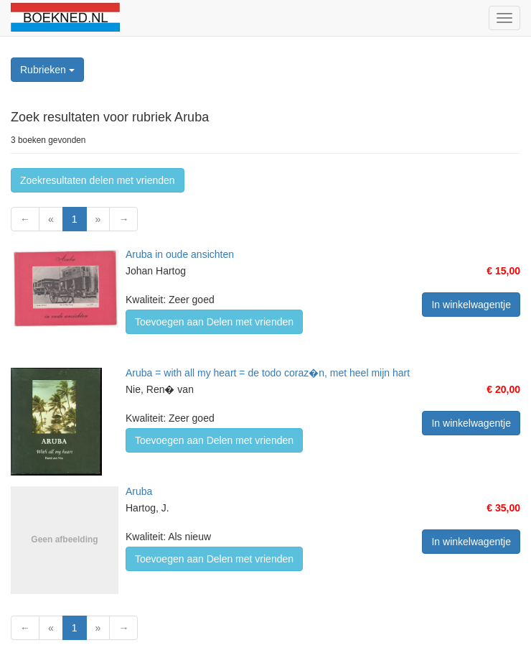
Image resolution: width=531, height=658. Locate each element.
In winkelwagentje (471, 304)
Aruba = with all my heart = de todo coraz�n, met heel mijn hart (268, 373)
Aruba (139, 491)
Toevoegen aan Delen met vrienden (214, 322)
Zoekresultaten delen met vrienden (97, 180)
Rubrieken (47, 69)
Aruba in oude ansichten (180, 254)
